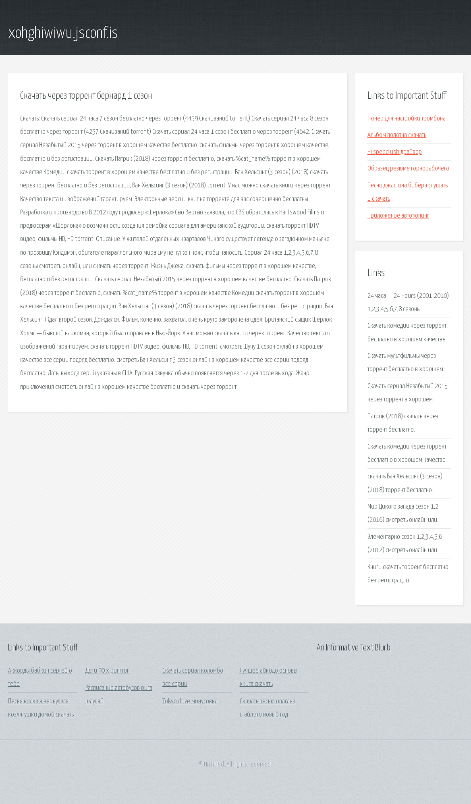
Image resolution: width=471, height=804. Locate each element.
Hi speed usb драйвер (394, 152)
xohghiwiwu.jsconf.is (63, 33)
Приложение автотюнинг (398, 215)
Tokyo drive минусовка (190, 701)
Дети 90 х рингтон (107, 670)
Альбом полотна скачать (396, 135)
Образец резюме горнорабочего (408, 168)
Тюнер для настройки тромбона (406, 118)
